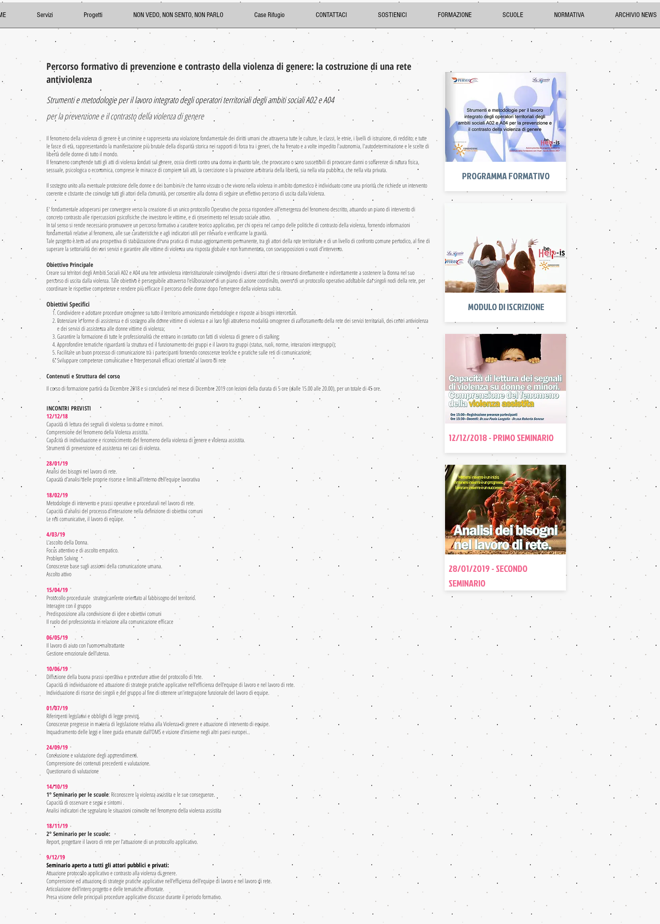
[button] (464, 17)
